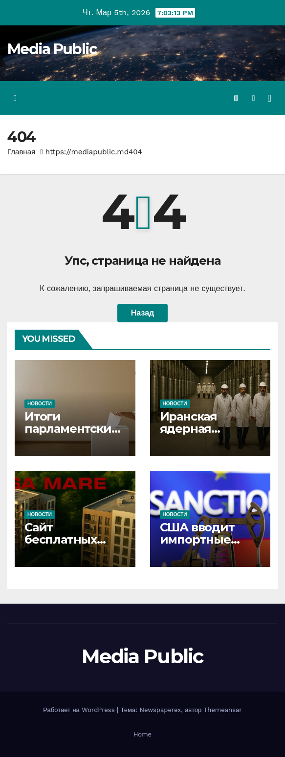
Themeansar (223, 710)
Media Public (52, 49)
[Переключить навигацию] (270, 98)
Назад (142, 312)
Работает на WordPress (80, 710)
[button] (236, 98)
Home (142, 734)
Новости (39, 403)
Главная (21, 151)
